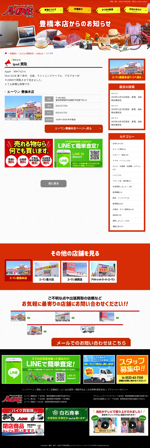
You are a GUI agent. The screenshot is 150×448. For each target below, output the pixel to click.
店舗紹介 (77, 10)
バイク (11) (117, 175)
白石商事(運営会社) (96, 389)
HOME (6, 53)
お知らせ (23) (118, 143)
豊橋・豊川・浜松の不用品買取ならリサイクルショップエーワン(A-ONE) (73, 444)
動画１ (105, 424)
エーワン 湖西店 (29, 401)
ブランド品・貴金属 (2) (122, 181)
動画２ (133, 424)
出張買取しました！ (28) (122, 187)
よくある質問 (106, 10)
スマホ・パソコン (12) (121, 161)
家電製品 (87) (118, 204)
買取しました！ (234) (121, 221)
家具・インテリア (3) (121, 198)
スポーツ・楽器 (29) (120, 155)
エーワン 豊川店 (29, 398)
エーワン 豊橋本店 (30, 395)
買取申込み (134, 10)
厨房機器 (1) (117, 192)
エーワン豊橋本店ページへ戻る (78, 128)
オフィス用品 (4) (119, 149)
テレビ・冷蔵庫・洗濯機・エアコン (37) (127, 168)
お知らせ (39, 53)
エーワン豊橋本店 (26, 53)
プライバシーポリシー (118, 389)
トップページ (28, 389)
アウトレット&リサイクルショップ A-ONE (18, 10)
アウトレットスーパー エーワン (104, 395)
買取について (49, 10)
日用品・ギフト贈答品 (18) (123, 209)
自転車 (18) (117, 215)
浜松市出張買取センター (102, 398)
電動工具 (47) (118, 226)
